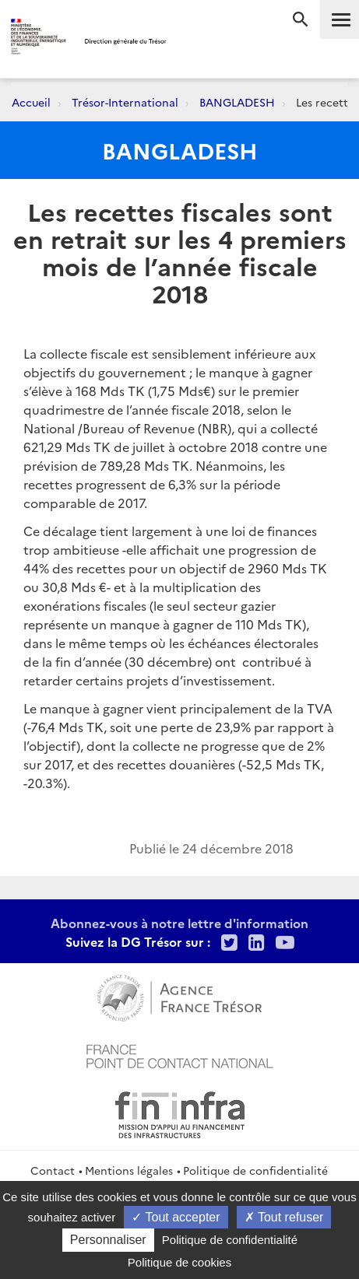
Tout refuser (284, 1217)
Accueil (31, 102)
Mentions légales (129, 1170)
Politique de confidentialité (255, 1170)
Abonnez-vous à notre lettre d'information (179, 922)
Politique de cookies (179, 1262)
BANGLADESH (237, 102)
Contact (52, 1170)
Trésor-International (125, 102)
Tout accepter (176, 1217)
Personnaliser (108, 1239)
